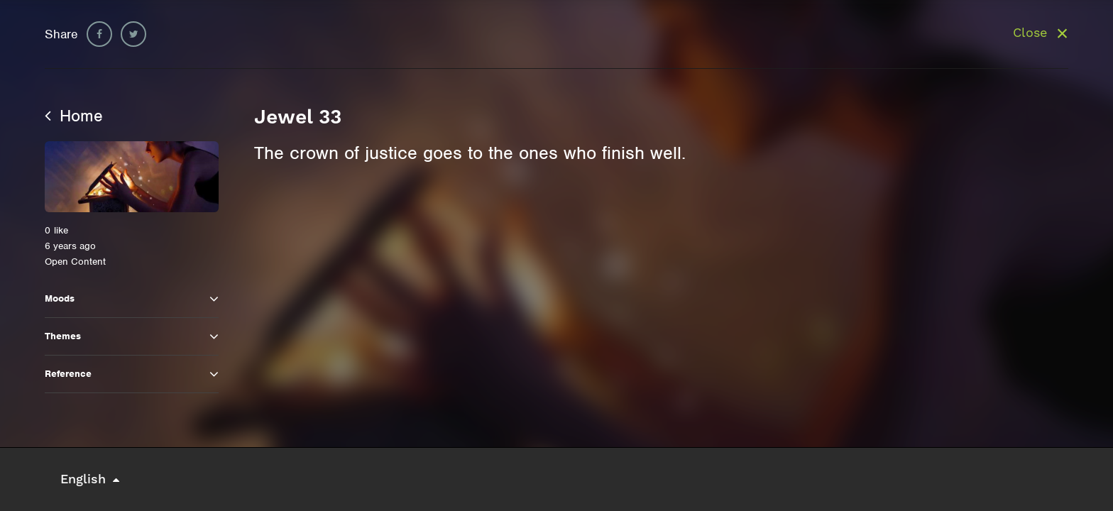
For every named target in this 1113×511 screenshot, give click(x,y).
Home (74, 115)
